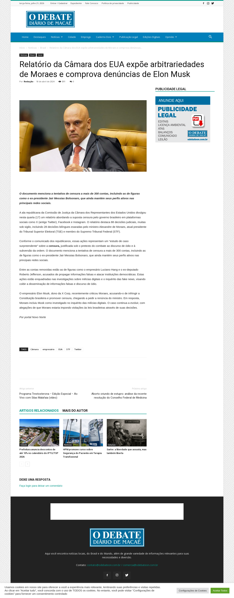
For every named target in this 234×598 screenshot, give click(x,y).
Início (22, 47)
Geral (40, 55)
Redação (28, 81)
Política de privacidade (113, 3)
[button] (210, 37)
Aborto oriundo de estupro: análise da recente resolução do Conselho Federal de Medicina (119, 395)
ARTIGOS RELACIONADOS (39, 410)
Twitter (78, 349)
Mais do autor (75, 410)
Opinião (171, 37)
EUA (60, 349)
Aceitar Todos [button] (220, 590)
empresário (48, 349)
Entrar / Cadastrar (59, 3)
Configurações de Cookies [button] (193, 590)
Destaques (40, 37)
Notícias (57, 37)
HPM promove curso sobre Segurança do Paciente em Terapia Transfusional (82, 453)
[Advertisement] (148, 19)
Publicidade (133, 3)
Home (25, 37)
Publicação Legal (128, 37)
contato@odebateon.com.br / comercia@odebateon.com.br (122, 565)
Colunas (112, 445)
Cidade (72, 37)
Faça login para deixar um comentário (40, 485)
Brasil (43, 47)
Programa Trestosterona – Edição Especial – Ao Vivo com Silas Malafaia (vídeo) (48, 395)
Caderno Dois (105, 37)
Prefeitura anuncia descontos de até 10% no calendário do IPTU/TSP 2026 (38, 453)
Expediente (76, 3)
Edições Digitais (151, 37)
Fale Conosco (91, 3)
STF (68, 349)
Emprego (86, 37)
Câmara (35, 349)
